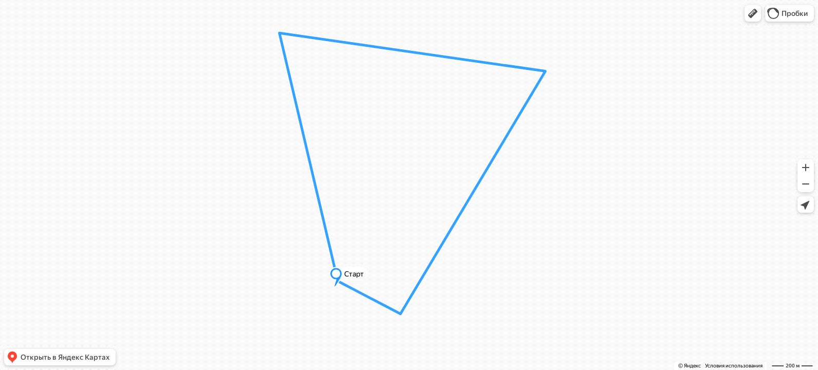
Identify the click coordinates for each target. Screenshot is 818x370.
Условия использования (734, 365)
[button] (753, 13)
